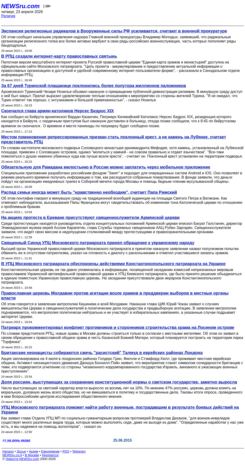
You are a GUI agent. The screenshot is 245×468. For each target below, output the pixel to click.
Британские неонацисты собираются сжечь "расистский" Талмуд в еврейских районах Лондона (102, 352)
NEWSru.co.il (12, 455)
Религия (8, 16)
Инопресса (50, 455)
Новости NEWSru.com (22, 459)
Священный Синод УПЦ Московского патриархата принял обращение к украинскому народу (98, 242)
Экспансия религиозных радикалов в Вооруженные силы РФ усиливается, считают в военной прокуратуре (114, 31)
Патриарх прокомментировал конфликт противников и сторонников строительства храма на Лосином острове (117, 327)
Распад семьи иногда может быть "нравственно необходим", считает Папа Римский (89, 192)
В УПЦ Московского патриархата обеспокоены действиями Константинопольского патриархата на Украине (113, 263)
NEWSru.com (20, 6)
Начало (8, 451)
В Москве (32, 455)
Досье (21, 451)
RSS (65, 451)
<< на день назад (16, 440)
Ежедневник (50, 451)
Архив (33, 451)
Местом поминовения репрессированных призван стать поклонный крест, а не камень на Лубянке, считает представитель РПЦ (113, 139)
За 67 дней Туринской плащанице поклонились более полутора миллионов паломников (93, 85)
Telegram (79, 451)
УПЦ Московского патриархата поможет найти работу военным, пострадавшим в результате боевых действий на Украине (120, 410)
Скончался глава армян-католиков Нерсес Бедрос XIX (57, 111)
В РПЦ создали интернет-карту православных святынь (59, 56)
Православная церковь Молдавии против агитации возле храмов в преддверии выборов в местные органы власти (115, 295)
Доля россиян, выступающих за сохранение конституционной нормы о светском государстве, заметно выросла (119, 382)
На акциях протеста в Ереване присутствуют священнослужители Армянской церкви (90, 217)
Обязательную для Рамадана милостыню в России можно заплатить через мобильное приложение (105, 167)
